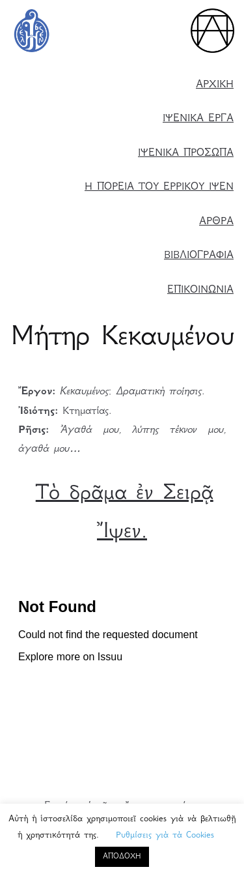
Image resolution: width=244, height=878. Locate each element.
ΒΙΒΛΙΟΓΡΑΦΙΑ (199, 256)
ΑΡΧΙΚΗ (215, 85)
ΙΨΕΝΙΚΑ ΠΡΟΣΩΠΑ (186, 153)
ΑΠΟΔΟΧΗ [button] (122, 856)
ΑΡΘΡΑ (216, 222)
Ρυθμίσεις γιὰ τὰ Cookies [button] (165, 836)
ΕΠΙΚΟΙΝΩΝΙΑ (200, 290)
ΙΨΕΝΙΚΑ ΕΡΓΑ (198, 119)
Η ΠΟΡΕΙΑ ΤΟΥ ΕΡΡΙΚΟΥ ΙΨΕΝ (159, 187)
